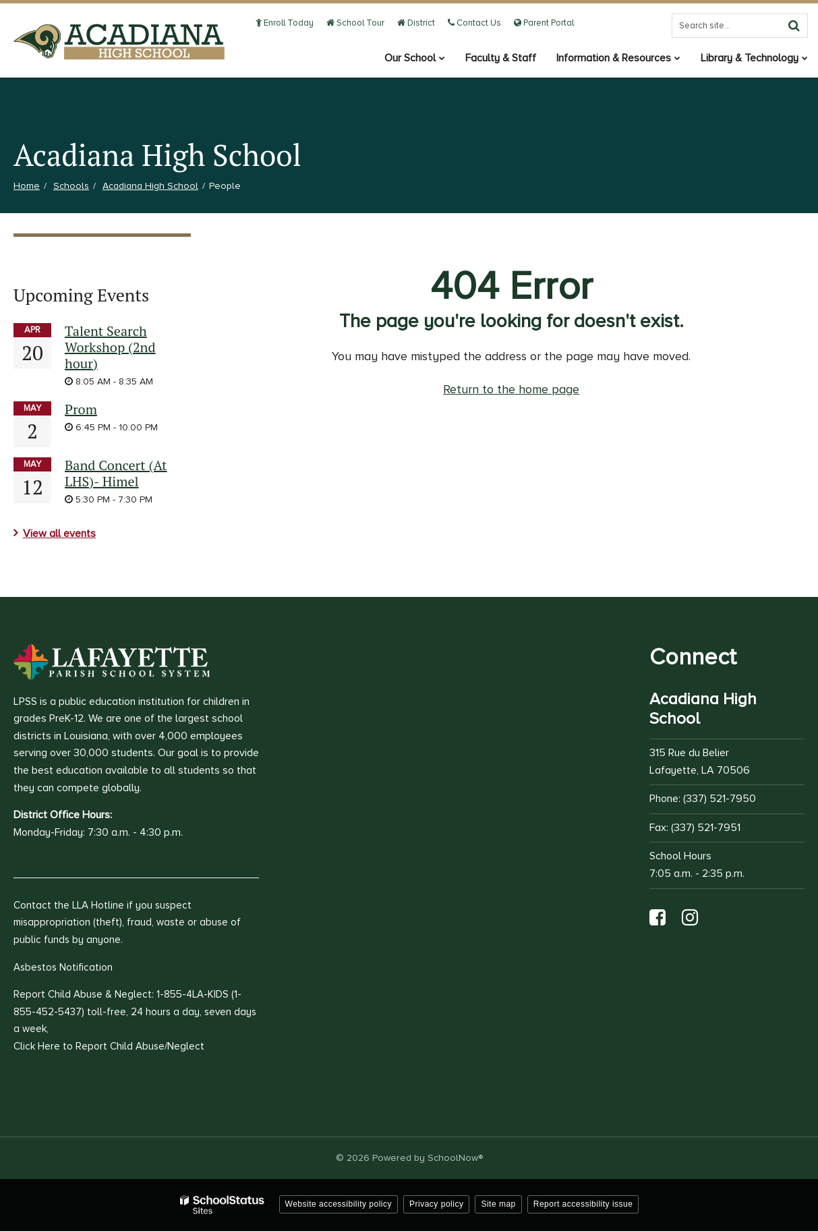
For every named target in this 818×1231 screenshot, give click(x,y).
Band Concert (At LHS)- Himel (116, 473)
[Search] (793, 25)
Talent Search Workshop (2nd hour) (110, 347)
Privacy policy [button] (436, 1204)
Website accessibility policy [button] (338, 1204)
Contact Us (474, 23)
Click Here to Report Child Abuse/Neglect (108, 1046)
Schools (71, 186)
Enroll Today (285, 23)
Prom (81, 409)
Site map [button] (498, 1204)
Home (26, 186)
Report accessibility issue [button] (583, 1204)
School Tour (355, 23)
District (416, 23)
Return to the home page (511, 389)
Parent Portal (544, 23)
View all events (59, 533)
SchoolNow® (455, 1158)
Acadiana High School (150, 186)
